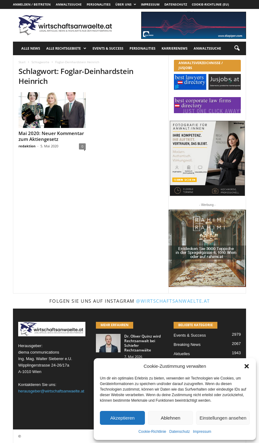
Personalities (99, 4)
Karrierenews (174, 48)
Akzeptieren (122, 417)
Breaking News (187, 344)
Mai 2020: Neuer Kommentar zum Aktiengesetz (51, 136)
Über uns (125, 4)
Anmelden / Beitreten (32, 4)
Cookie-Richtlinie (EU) (210, 4)
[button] (247, 366)
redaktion (26, 146)
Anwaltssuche (69, 4)
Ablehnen (170, 417)
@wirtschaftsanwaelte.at (173, 301)
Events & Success (107, 48)
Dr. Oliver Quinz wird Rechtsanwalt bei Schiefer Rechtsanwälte (142, 343)
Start (22, 62)
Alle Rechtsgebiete (66, 48)
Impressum (202, 431)
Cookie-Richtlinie (152, 431)
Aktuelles (182, 353)
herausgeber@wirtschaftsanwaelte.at (51, 391)
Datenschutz (179, 431)
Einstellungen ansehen (222, 417)
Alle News (30, 48)
